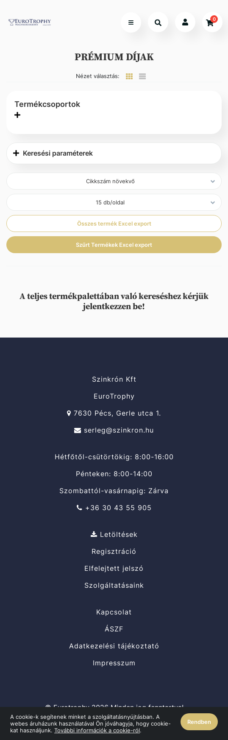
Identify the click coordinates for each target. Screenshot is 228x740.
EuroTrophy (114, 396)
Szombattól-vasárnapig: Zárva (114, 491)
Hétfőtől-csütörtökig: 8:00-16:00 (114, 456)
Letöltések (114, 534)
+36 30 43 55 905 (114, 508)
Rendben (199, 721)
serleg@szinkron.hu (114, 430)
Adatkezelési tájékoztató (114, 646)
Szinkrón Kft (114, 379)
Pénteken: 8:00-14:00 (114, 474)
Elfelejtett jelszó (114, 568)
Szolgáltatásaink (114, 585)
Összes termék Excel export (114, 223)
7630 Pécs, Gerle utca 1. (114, 413)
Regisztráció (114, 551)
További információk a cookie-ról (97, 730)
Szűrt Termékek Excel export (114, 244)
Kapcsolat (114, 612)
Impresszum (114, 663)
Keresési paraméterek (53, 153)
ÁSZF (114, 629)
